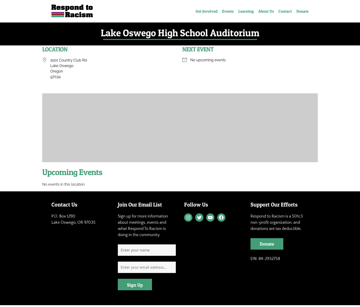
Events (228, 11)
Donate (302, 11)
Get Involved (206, 11)
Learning (246, 11)
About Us (266, 11)
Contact (285, 11)
